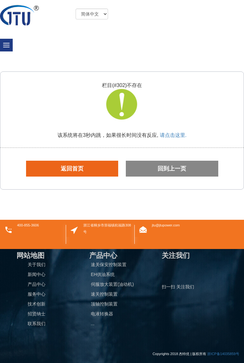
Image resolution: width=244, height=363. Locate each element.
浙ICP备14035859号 (223, 354)
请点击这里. (172, 135)
